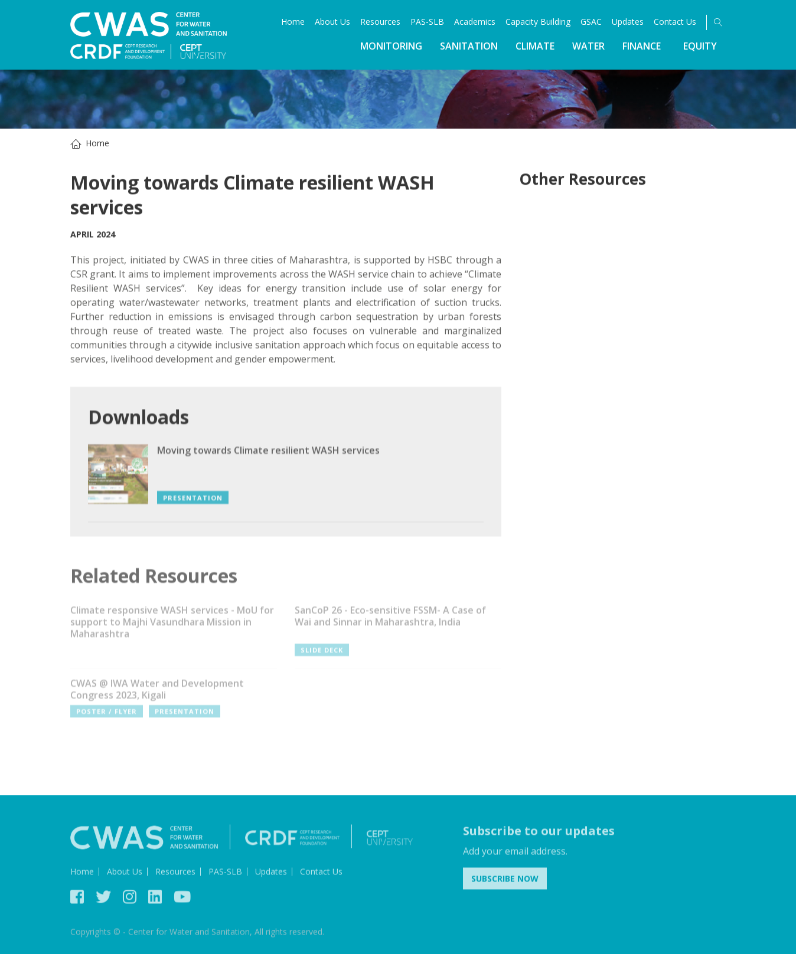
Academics (474, 21)
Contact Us (675, 21)
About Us (332, 21)
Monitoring (391, 46)
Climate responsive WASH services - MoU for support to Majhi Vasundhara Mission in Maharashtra (172, 626)
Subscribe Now (505, 881)
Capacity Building (537, 21)
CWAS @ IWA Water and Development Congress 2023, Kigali (157, 693)
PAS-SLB (427, 21)
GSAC (591, 21)
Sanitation (469, 46)
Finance (641, 46)
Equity (700, 46)
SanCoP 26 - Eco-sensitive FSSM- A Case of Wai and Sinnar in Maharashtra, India (390, 620)
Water (588, 46)
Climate (535, 46)
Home (293, 21)
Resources (380, 21)
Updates (628, 21)
